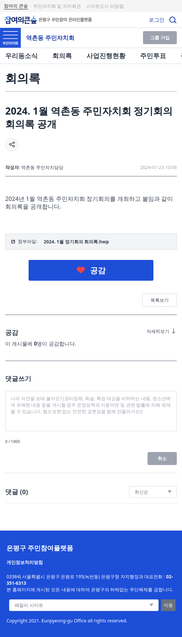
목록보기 (159, 300)
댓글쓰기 (18, 378)
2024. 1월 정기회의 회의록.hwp (76, 242)
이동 (168, 605)
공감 (98, 270)
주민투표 (153, 55)
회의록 (62, 55)
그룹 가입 (160, 37)
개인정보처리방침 (24, 562)
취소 (162, 458)
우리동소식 (21, 55)
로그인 (156, 19)
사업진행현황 (105, 55)
